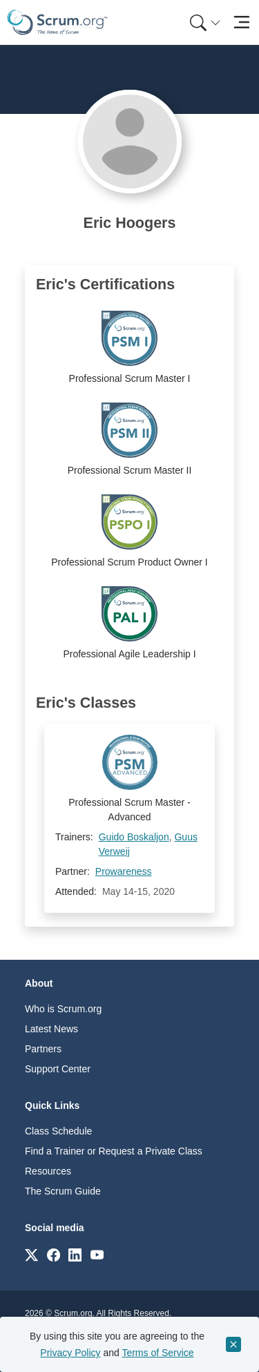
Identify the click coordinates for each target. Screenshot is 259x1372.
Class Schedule (58, 1131)
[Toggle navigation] (241, 22)
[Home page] (57, 22)
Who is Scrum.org (63, 1008)
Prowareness (123, 871)
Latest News (51, 1028)
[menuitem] (203, 22)
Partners (43, 1048)
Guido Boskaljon (134, 836)
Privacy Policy (70, 1352)
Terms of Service (157, 1352)
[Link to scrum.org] (31, 1254)
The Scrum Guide (63, 1191)
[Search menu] (205, 22)
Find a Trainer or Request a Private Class (113, 1151)
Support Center (57, 1068)
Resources (48, 1171)
